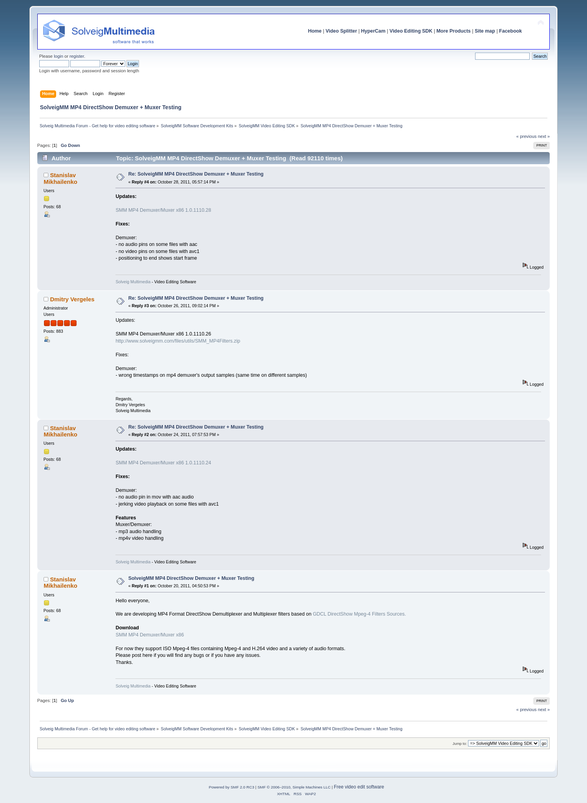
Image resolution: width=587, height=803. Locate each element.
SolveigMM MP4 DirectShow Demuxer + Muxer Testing (191, 578)
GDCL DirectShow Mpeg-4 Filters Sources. (359, 614)
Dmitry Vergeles (72, 299)
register (76, 56)
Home (315, 31)
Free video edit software (359, 787)
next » (544, 136)
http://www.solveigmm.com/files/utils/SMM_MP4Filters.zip (177, 341)
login (58, 56)
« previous (526, 136)
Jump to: (460, 743)
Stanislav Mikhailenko (60, 178)
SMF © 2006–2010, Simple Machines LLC (294, 787)
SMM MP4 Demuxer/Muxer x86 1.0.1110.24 (163, 463)
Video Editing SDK (411, 31)
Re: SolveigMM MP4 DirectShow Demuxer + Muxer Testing (195, 174)
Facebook (510, 31)
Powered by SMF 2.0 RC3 (231, 787)
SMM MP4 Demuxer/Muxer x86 (149, 635)
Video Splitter (341, 31)
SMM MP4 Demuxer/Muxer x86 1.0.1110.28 (163, 210)
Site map (485, 31)
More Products (453, 31)
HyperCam (373, 31)
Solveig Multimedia (132, 281)
